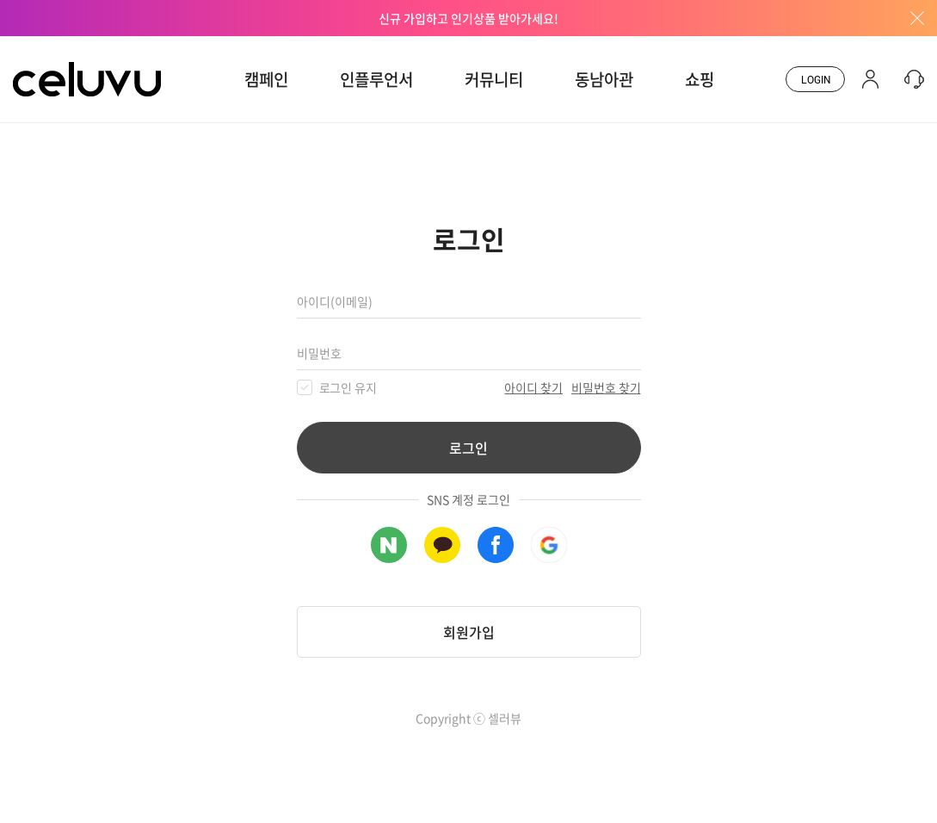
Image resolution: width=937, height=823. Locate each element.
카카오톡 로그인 (442, 545)
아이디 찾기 (533, 387)
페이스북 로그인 (496, 545)
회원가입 (469, 632)
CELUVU (40, 46)
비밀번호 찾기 (606, 387)
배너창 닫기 (911, 18)
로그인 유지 (348, 387)
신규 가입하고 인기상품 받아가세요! (468, 18)
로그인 (468, 447)
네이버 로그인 (389, 545)
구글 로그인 (549, 545)
